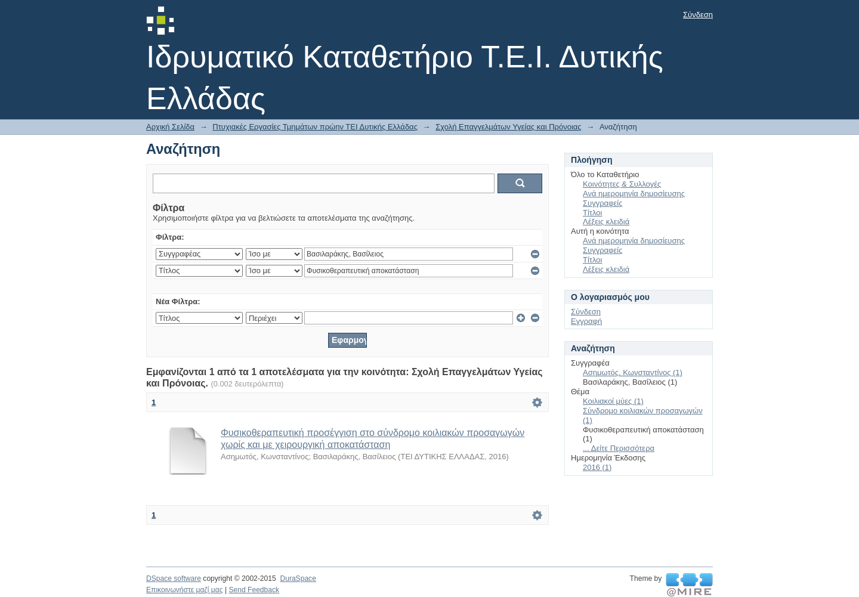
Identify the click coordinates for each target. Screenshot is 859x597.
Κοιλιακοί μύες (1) (613, 401)
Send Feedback (253, 590)
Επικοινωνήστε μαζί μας (184, 590)
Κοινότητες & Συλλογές (622, 184)
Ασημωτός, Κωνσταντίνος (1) (632, 372)
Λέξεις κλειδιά (606, 221)
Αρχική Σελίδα (170, 126)
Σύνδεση (698, 14)
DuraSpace (298, 578)
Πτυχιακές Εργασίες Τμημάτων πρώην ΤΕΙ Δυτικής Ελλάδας (315, 126)
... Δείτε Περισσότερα (618, 448)
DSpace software (173, 578)
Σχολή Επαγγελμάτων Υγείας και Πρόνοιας (508, 126)
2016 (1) (597, 467)
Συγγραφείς (602, 203)
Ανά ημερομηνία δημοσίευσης (634, 193)
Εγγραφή (586, 321)
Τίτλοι (592, 212)
